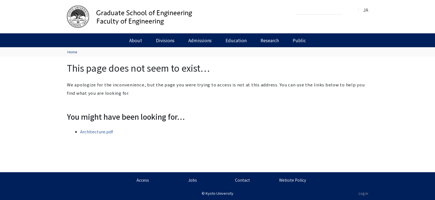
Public (299, 40)
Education (236, 40)
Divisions (165, 40)
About (135, 40)
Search (348, 10)
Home (72, 51)
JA (365, 10)
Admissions (200, 40)
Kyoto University (219, 193)
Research (270, 40)
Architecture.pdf (96, 131)
